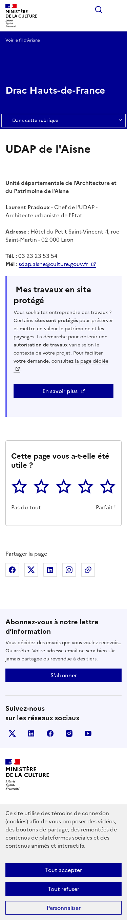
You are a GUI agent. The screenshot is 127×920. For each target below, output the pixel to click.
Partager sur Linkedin (50, 570)
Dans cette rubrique (63, 121)
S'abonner (63, 675)
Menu (117, 9)
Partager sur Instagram (69, 570)
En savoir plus (60, 391)
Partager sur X (31, 570)
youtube (88, 733)
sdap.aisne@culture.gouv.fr (54, 264)
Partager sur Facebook (12, 570)
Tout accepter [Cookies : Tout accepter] (63, 870)
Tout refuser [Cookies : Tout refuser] (63, 889)
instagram (69, 733)
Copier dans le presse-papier (88, 570)
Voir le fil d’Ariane (22, 40)
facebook (50, 733)
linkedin (31, 733)
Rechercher (98, 9)
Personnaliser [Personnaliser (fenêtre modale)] (64, 908)
